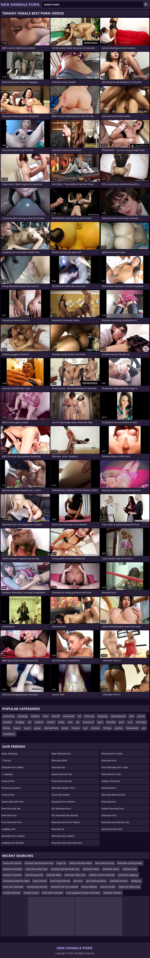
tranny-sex (88, 722)
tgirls (100, 722)
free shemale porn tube (114, 767)
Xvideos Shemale (110, 781)
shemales (141, 722)
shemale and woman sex (115, 822)
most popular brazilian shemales (83, 892)
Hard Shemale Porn (112, 829)
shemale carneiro (119, 880)
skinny (6, 728)
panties (118, 728)
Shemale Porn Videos (13, 835)
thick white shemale (52, 892)
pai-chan (78, 880)
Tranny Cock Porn (11, 787)
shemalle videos (111, 869)
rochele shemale (11, 892)
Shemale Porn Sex (111, 774)
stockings (22, 716)
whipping (136, 880)
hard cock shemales (13, 886)
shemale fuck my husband (64, 886)
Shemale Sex (58, 767)
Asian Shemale (9, 753)
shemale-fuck (51, 728)
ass (143, 728)
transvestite (132, 728)
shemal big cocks (34, 874)
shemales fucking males (130, 863)
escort (27, 728)
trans (45, 716)
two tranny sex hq (105, 863)
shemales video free (75, 874)
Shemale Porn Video (12, 767)
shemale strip (130, 869)
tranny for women (12, 874)
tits (29, 722)
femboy (107, 728)
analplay (20, 722)
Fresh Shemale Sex (61, 781)
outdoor (39, 722)
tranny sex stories (12, 863)
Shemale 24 (57, 829)
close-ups (89, 716)
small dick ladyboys (128, 874)
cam (85, 728)
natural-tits (68, 716)
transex (75, 728)
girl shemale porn (61, 808)
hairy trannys (40, 880)
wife (131, 716)
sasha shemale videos (80, 863)
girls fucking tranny (96, 880)
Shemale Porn (108, 760)
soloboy (35, 716)
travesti (51, 722)
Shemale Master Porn (63, 787)
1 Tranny (6, 760)
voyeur (16, 728)
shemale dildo (54, 874)
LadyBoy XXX (8, 829)
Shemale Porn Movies (63, 801)
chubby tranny (31, 892)
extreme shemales (12, 869)
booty (61, 722)
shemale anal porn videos (65, 822)
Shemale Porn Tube (112, 753)
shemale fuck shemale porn (66, 842)
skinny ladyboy (89, 886)
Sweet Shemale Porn (12, 801)
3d (79, 716)
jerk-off (55, 716)
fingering (102, 716)
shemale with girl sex (113, 794)
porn (121, 722)
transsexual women (37, 886)
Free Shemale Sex (11, 808)
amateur (7, 722)
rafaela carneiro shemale (101, 874)
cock (130, 722)
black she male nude (129, 886)
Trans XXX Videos (60, 794)
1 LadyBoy (7, 774)
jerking (141, 716)
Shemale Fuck (9, 815)
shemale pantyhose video (16, 880)
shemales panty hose (36, 869)
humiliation (9, 733)
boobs (65, 728)
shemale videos (91, 869)
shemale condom (112, 892)
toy (77, 722)
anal (70, 722)
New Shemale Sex (61, 753)
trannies (95, 728)
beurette (111, 722)
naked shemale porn (112, 808)
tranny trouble (107, 886)
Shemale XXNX (59, 760)
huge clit (61, 863)
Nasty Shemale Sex (61, 774)
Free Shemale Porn (11, 822)
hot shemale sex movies (64, 815)
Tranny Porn (8, 781)
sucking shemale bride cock (65, 869)
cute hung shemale (60, 880)
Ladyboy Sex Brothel (12, 842)
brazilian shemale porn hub (39, 863)
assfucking (8, 716)
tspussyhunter (118, 716)
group (37, 728)
